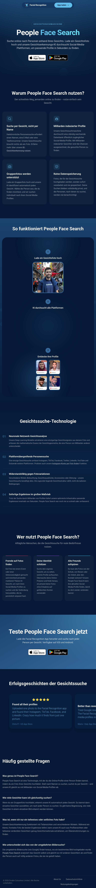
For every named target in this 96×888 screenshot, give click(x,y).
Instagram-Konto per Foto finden (65, 463)
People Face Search (11, 853)
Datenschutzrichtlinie (74, 879)
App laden (63, 5)
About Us (57, 879)
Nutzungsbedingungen (69, 884)
